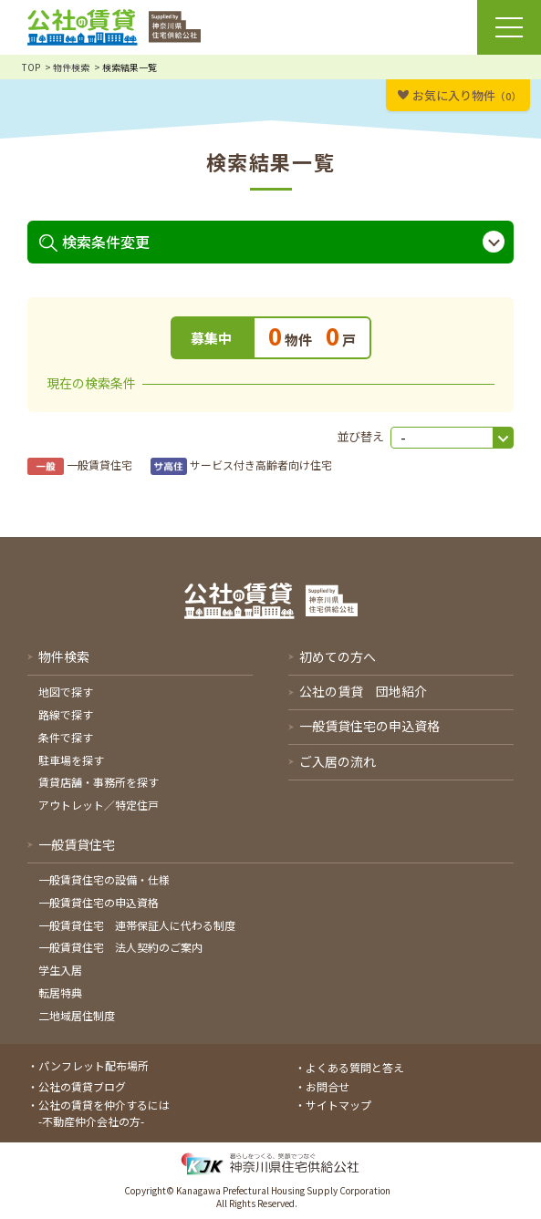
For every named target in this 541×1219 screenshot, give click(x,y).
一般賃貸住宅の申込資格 (98, 902)
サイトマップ (338, 1104)
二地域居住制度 (76, 1015)
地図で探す (65, 691)
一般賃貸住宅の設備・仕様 (104, 879)
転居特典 (60, 992)
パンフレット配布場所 (93, 1065)
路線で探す (65, 714)
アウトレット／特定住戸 (98, 804)
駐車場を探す (71, 760)
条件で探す (65, 737)
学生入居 (60, 969)
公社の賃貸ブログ (82, 1086)
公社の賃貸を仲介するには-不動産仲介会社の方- (104, 1113)
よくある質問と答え (355, 1067)
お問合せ (327, 1086)
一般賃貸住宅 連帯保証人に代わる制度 (136, 925)
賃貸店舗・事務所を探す (98, 782)
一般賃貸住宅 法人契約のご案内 (120, 947)
